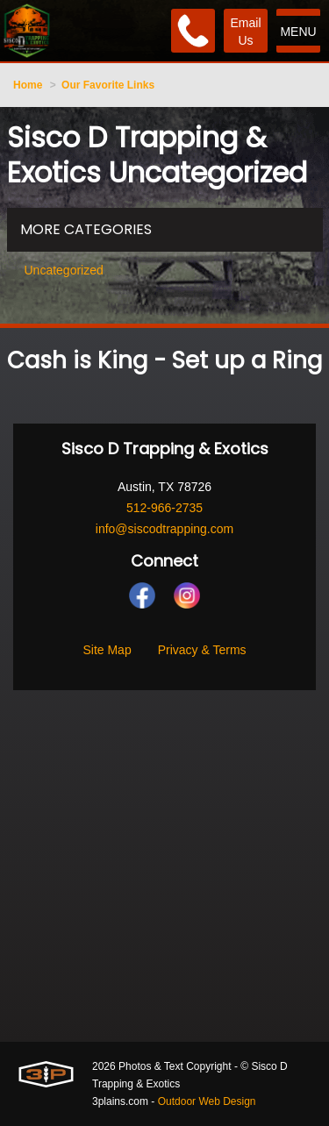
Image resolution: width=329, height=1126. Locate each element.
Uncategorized (64, 270)
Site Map (106, 650)
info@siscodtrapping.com (164, 529)
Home (27, 85)
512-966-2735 (164, 508)
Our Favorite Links (107, 85)
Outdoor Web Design (207, 1101)
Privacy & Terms (202, 650)
